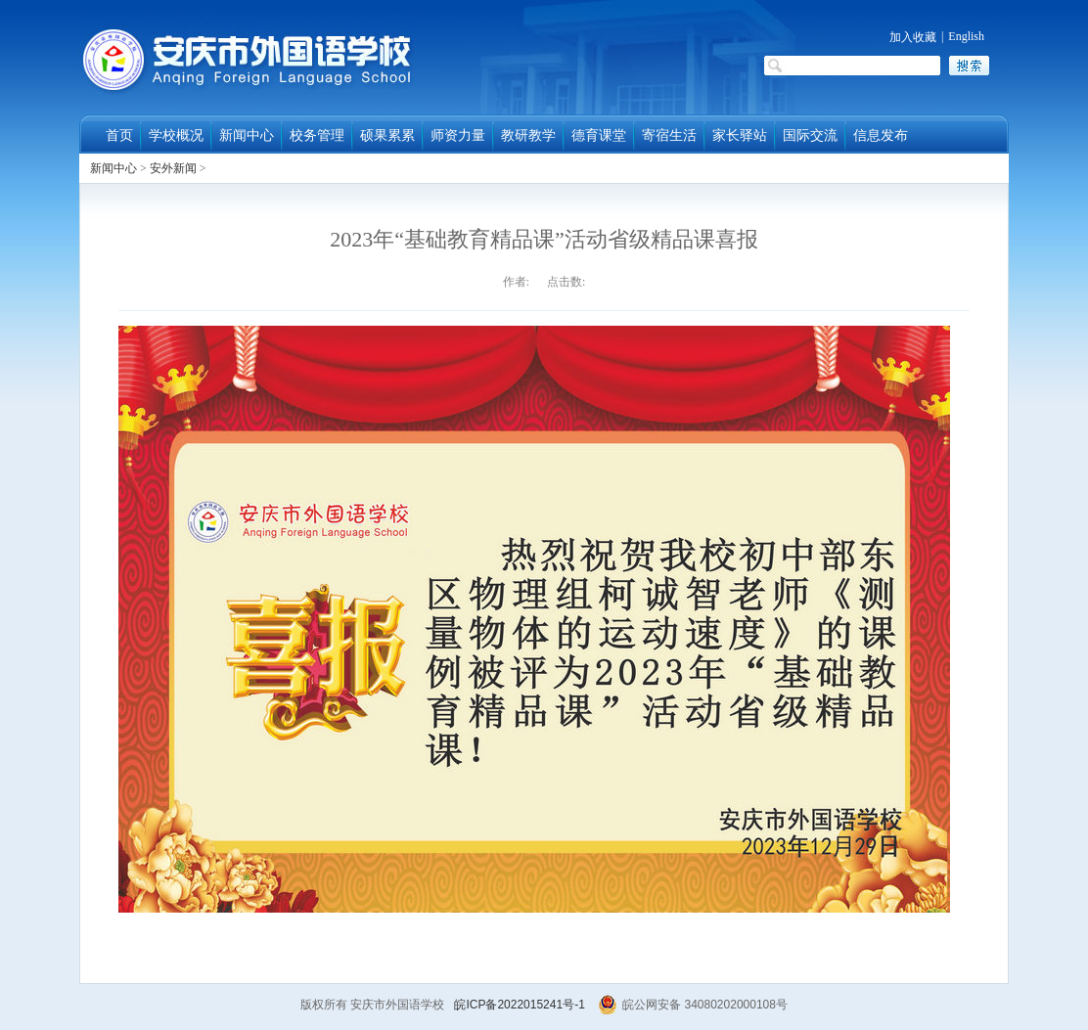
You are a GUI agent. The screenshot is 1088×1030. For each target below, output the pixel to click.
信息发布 (880, 135)
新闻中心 (246, 135)
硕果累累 (387, 135)
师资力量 (458, 135)
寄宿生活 (669, 135)
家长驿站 (739, 135)
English (966, 36)
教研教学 (528, 135)
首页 (119, 135)
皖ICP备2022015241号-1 (519, 1004)
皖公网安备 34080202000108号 (693, 1004)
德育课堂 (598, 135)
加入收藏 (912, 37)
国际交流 (810, 135)
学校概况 (176, 135)
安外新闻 (173, 168)
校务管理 (317, 135)
